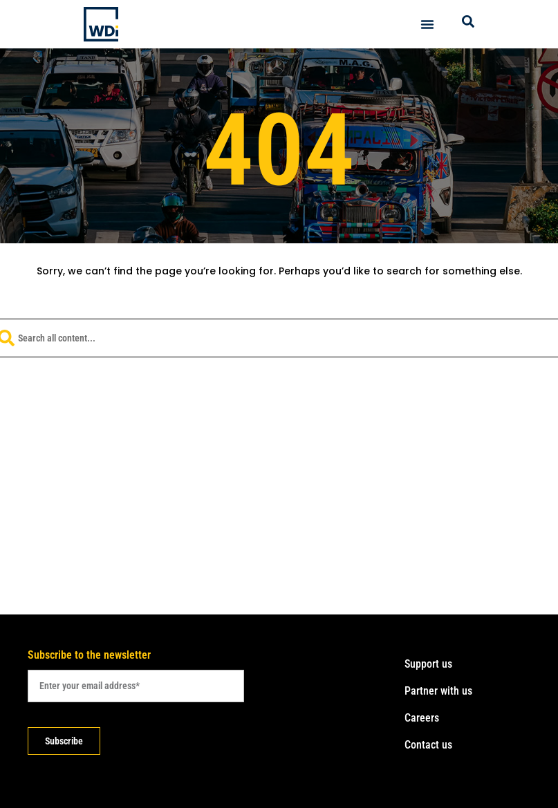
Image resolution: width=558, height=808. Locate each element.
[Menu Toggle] (427, 24)
